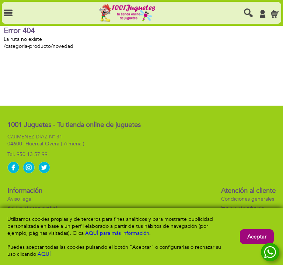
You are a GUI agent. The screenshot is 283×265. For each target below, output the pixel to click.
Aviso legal (19, 198)
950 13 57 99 (32, 154)
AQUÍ (44, 254)
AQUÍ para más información (117, 233)
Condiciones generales (247, 198)
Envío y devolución (243, 207)
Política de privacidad (32, 207)
